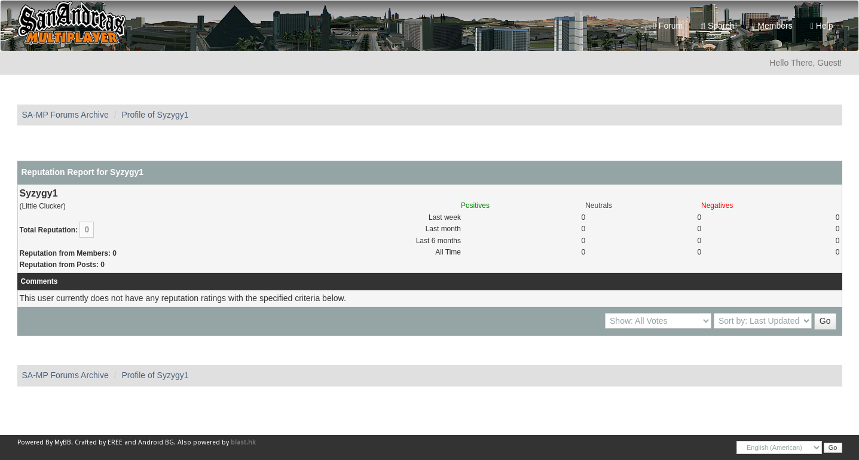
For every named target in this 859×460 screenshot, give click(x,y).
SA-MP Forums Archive (65, 114)
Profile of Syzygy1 (154, 114)
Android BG (156, 442)
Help (822, 25)
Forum (668, 25)
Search (717, 25)
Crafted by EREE (99, 442)
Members (772, 25)
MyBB (62, 442)
